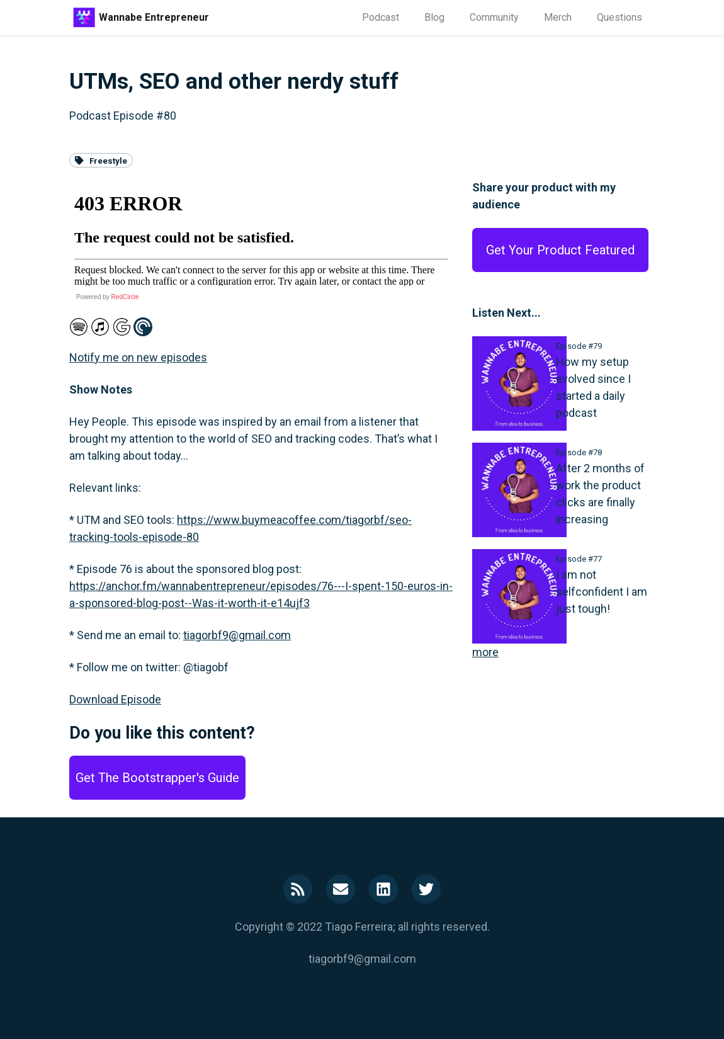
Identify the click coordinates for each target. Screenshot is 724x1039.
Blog (434, 17)
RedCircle (125, 296)
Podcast (380, 17)
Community (494, 17)
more (485, 652)
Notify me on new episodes (138, 357)
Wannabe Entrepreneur (154, 17)
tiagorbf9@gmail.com (237, 635)
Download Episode (115, 699)
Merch (558, 17)
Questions (619, 17)
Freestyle (101, 160)
